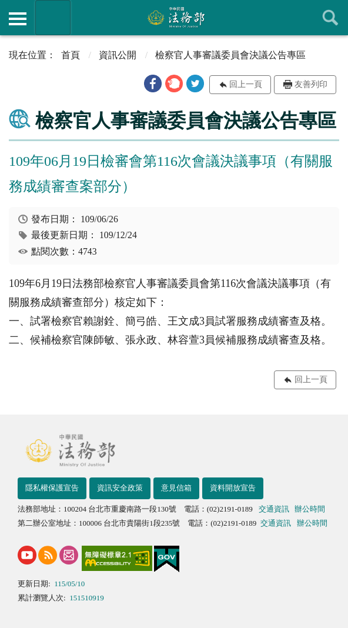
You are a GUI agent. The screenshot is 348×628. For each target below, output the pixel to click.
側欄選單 (17, 18)
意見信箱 (176, 487)
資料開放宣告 (233, 487)
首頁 (70, 55)
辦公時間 (310, 509)
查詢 (330, 17)
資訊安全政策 (120, 487)
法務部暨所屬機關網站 (53, 17)
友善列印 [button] (311, 84)
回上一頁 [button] (245, 84)
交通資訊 (274, 509)
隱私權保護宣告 (52, 487)
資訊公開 (117, 55)
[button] (153, 83)
